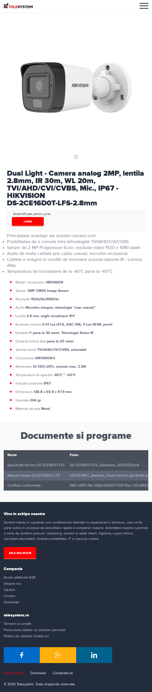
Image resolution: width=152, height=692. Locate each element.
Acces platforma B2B (20, 578)
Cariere (9, 590)
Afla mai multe (20, 553)
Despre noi (12, 584)
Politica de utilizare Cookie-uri (26, 636)
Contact (9, 596)
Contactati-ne (63, 673)
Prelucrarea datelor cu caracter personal (34, 630)
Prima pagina (13, 673)
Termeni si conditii (17, 624)
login (28, 221)
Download (11, 602)
